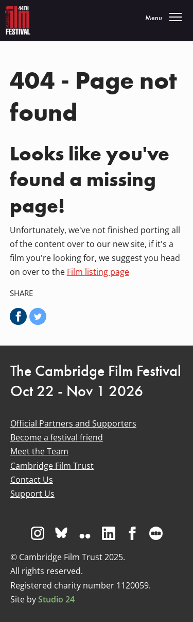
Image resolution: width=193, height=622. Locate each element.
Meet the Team (39, 451)
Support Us (32, 493)
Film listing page (98, 271)
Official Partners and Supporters (73, 423)
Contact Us (31, 479)
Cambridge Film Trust (52, 465)
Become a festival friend (56, 437)
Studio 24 (56, 599)
